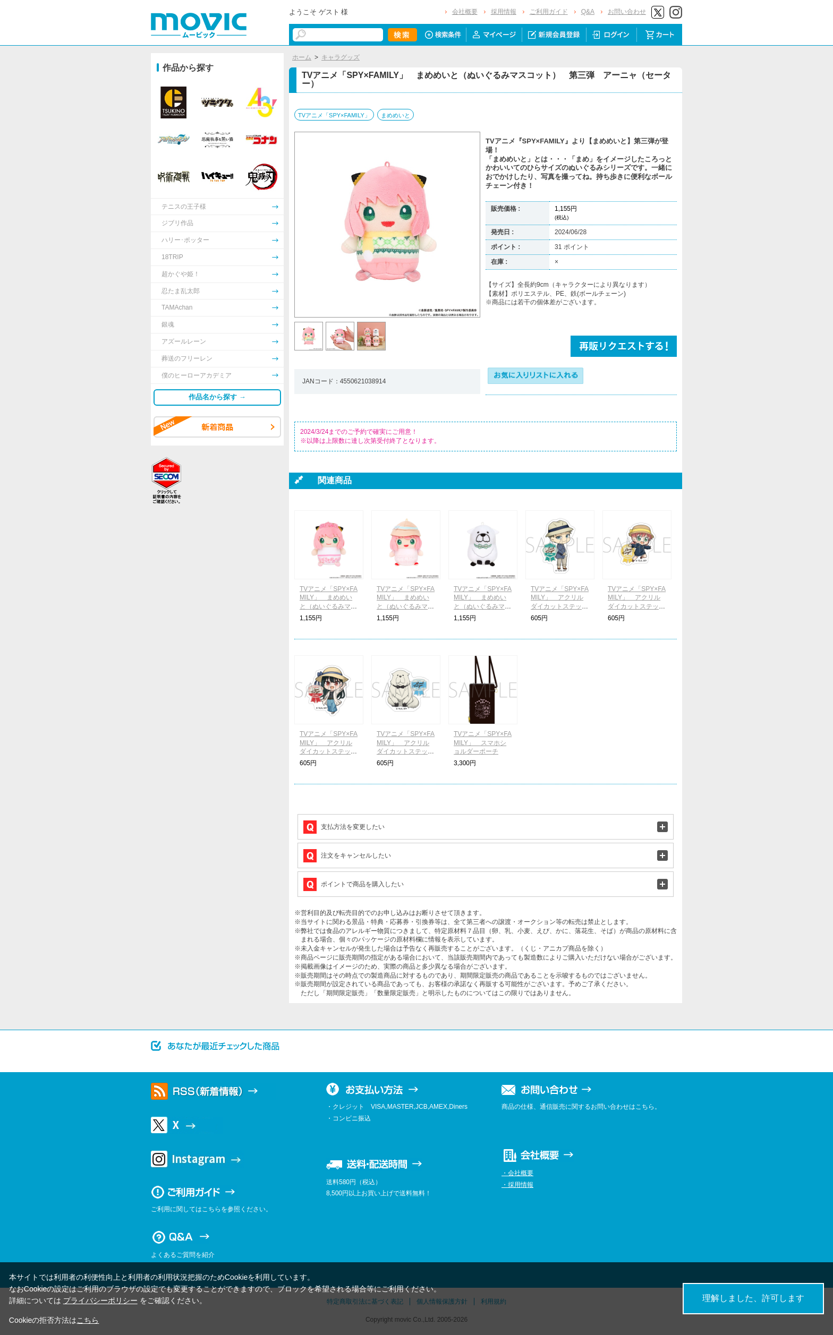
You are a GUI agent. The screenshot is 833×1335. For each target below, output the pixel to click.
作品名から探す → (217, 397)
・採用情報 (517, 1184)
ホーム (301, 57)
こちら (87, 1320)
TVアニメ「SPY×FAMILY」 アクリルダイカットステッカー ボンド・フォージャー (406, 751)
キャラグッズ (340, 57)
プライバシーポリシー (100, 1300)
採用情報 (503, 11)
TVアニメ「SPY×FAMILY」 (334, 115)
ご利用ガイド (549, 11)
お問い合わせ (627, 11)
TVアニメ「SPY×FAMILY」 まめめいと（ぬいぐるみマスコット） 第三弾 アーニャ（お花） (329, 606)
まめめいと (395, 115)
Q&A (587, 11)
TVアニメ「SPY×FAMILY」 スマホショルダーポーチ (483, 743)
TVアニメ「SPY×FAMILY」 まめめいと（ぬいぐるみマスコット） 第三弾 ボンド (483, 606)
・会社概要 (517, 1173)
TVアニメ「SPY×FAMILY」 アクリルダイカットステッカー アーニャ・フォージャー (637, 606)
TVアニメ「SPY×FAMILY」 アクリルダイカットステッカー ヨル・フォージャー (329, 751)
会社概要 (465, 11)
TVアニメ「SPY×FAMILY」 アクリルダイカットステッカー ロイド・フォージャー (560, 606)
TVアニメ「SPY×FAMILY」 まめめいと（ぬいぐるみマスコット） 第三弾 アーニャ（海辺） (406, 606)
